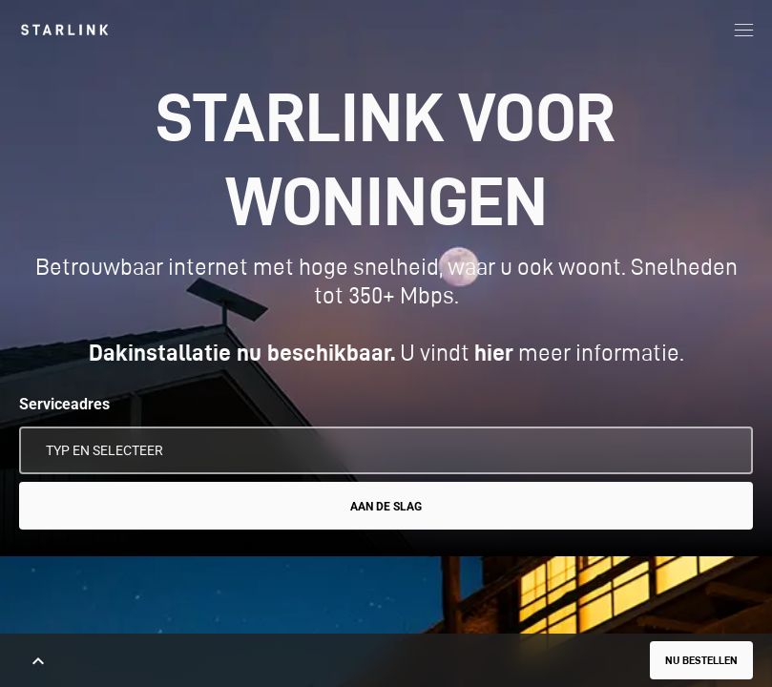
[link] (64, 29)
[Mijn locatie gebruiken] (725, 450)
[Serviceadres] (386, 450)
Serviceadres (64, 404)
